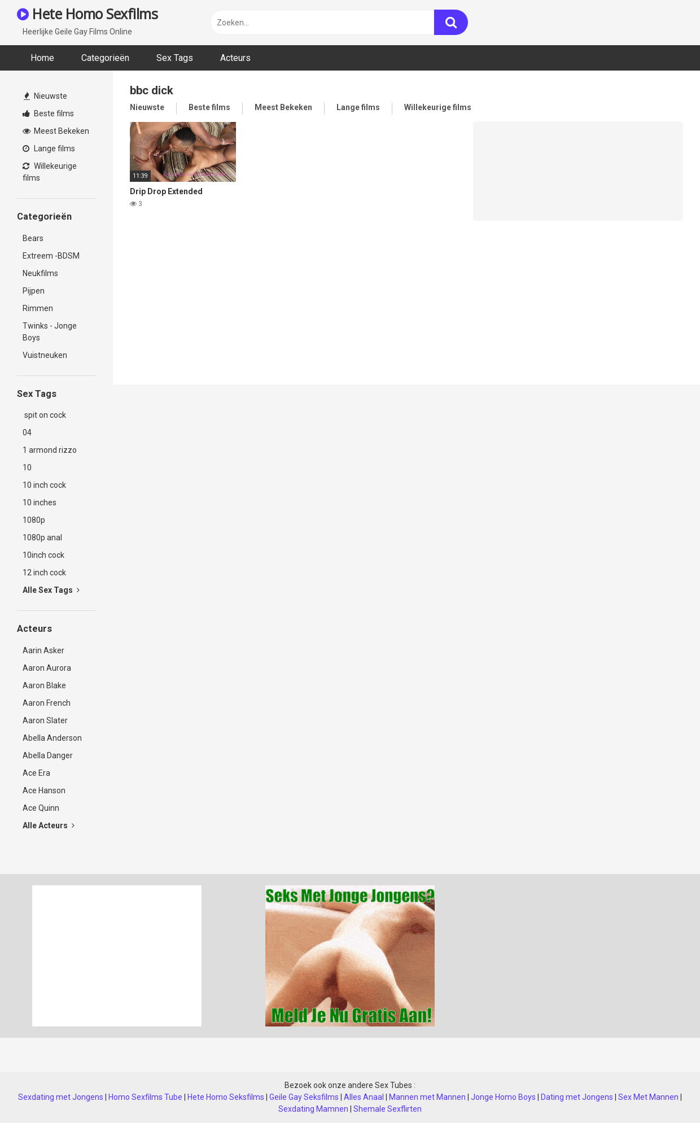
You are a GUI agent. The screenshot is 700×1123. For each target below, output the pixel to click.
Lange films (49, 148)
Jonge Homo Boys (503, 1097)
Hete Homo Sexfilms (87, 13)
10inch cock (43, 555)
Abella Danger (48, 755)
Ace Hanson (44, 790)
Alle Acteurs (49, 825)
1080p (34, 520)
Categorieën (105, 58)
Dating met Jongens (577, 1097)
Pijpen (34, 290)
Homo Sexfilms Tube (145, 1097)
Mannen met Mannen (427, 1097)
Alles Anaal (364, 1097)
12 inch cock (44, 572)
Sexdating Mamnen (313, 1108)
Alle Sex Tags (51, 590)
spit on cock (44, 415)
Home (42, 58)
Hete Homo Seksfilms (225, 1097)
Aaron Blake (44, 685)
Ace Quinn (41, 807)
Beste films (48, 113)
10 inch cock (44, 485)
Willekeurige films (50, 171)
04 (27, 432)
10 (27, 467)
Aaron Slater (45, 720)
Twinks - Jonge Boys (50, 331)
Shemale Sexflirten (387, 1108)
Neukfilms (40, 273)
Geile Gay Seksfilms (304, 1097)
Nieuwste (45, 95)
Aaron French (47, 702)
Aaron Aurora (47, 667)
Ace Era (36, 772)
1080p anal (42, 537)
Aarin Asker (43, 650)
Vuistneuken (45, 355)
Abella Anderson (52, 737)
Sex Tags (174, 58)
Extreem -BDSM (51, 255)
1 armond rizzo (50, 450)
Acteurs (235, 58)
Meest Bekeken (56, 131)
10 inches (39, 502)
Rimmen (38, 308)
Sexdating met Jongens (60, 1097)
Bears (33, 238)
